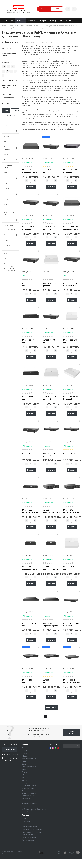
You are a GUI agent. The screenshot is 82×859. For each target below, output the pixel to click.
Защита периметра (29, 837)
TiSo (10, 259)
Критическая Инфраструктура (32, 832)
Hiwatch (10, 189)
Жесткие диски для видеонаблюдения (9, 227)
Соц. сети (53, 744)
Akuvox (10, 178)
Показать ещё (51, 707)
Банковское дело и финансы (32, 829)
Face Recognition (28, 840)
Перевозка (26, 821)
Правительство (27, 818)
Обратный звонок (9, 749)
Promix (10, 240)
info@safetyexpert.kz (11, 754)
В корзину (30, 187)
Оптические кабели (7, 206)
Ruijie (10, 253)
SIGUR (10, 155)
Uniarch (10, 131)
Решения (25, 815)
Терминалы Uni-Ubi (10, 213)
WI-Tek (10, 194)
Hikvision (10, 142)
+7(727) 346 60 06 (10, 744)
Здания (24, 824)
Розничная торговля (29, 827)
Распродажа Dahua (10, 166)
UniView (10, 136)
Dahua (10, 160)
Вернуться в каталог (10, 117)
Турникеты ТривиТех (10, 148)
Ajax (10, 126)
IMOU (10, 173)
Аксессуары (10, 220)
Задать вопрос (71, 732)
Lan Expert (7, 199)
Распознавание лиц (29, 835)
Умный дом (10, 235)
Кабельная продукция (7, 247)
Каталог (25, 744)
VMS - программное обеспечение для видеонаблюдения (10, 267)
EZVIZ (10, 183)
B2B (57, 9)
